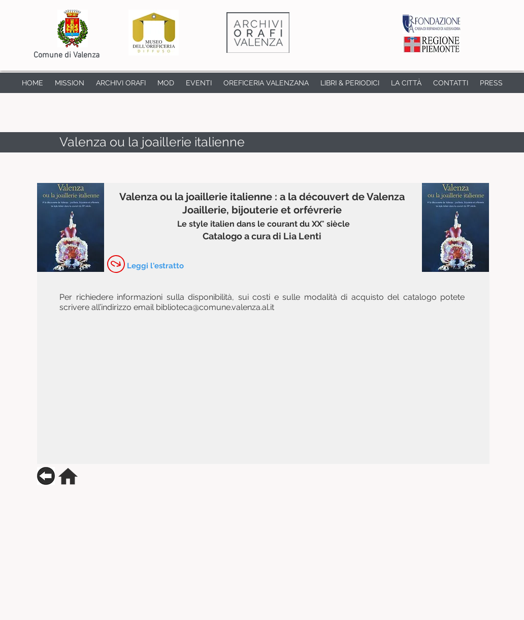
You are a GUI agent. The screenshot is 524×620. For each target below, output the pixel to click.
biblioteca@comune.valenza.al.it (215, 307)
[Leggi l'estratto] (155, 266)
